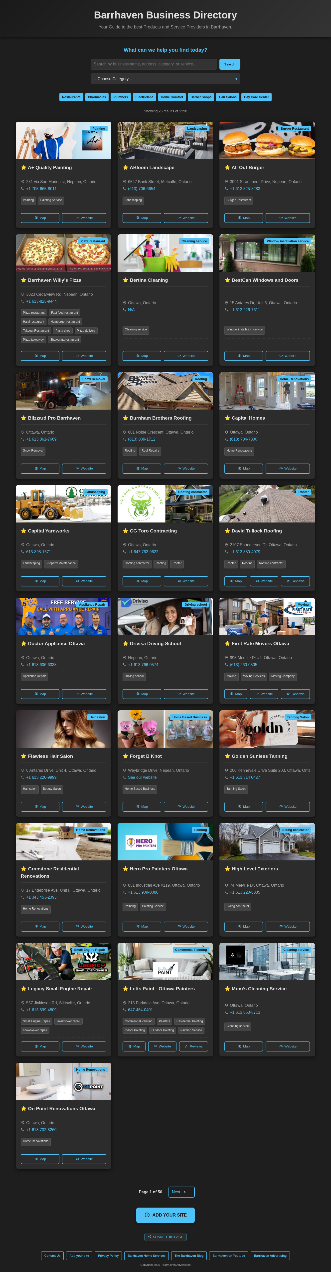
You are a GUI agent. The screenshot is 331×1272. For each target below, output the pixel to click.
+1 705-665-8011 (41, 189)
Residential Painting (189, 1021)
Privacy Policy (108, 1256)
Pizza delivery (86, 330)
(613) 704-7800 (243, 439)
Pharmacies (97, 97)
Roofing (130, 450)
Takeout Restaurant (36, 330)
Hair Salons (227, 97)
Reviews (295, 581)
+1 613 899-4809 (41, 1010)
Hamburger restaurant (65, 321)
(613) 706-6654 (141, 189)
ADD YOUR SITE (165, 1215)
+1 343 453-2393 (41, 897)
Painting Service (51, 200)
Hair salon (29, 788)
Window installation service (245, 329)
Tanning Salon (236, 788)
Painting (28, 200)
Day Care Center (256, 97)
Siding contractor (238, 906)
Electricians (145, 97)
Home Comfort (172, 97)
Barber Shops (200, 97)
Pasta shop (62, 330)
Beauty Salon (52, 788)
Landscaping (133, 200)
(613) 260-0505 (243, 665)
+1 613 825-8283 (245, 189)
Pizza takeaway (33, 339)
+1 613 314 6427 (245, 777)
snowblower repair (35, 1030)
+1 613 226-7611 (245, 310)
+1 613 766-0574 (143, 665)
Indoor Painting (135, 1030)
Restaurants (71, 97)
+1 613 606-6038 (41, 665)
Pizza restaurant (34, 312)
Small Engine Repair (36, 1021)
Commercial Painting (139, 1021)
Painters (164, 1021)
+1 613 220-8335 (245, 892)
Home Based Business (140, 788)
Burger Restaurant (239, 200)
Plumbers (120, 97)
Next (181, 1192)
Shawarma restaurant (64, 339)
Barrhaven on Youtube (228, 1256)
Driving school (134, 676)
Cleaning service (136, 329)
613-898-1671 (38, 552)
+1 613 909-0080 (143, 892)
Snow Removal (33, 450)
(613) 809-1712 (141, 439)
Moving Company (283, 676)
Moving (231, 676)
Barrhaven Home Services (147, 1256)
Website (84, 218)
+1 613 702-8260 (41, 1130)
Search (229, 64)
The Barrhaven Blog (188, 1256)
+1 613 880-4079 (245, 552)
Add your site (79, 1256)
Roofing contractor (137, 563)
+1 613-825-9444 (41, 301)
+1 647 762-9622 (143, 552)
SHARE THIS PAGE (165, 1237)
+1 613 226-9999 (41, 777)
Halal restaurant (33, 321)
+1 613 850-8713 (245, 1012)
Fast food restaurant (64, 312)
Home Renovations (239, 450)
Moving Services (254, 676)
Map (40, 218)
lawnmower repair (68, 1021)
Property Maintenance (61, 563)
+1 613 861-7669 (41, 439)
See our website (142, 777)
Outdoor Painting (163, 1030)
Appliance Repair (34, 676)
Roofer (176, 563)
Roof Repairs (150, 450)
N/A (131, 310)
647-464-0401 (140, 1010)
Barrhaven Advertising (270, 1256)
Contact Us (52, 1256)
